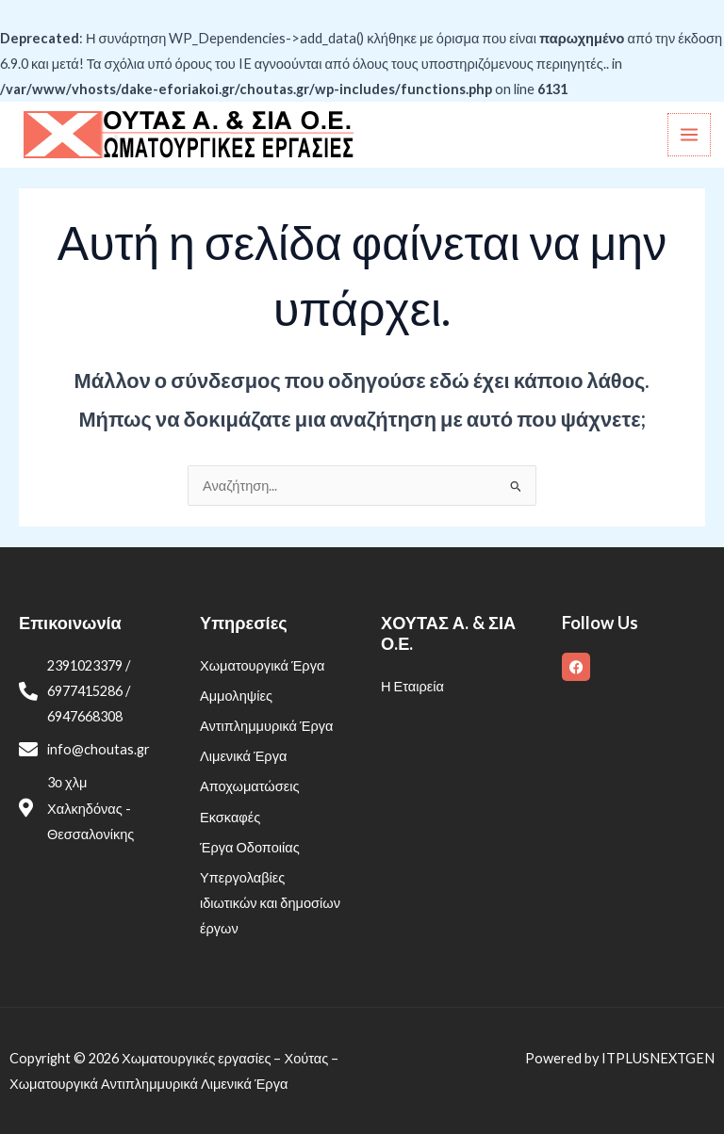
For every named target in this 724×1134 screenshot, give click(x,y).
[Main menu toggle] (689, 134)
